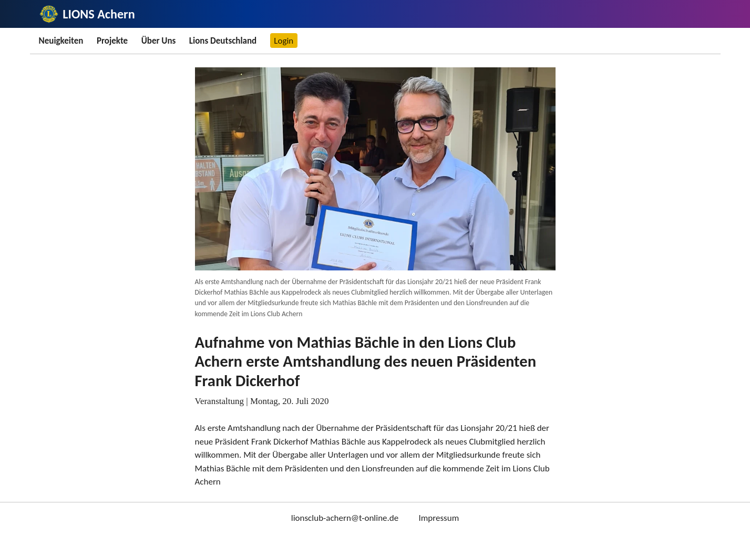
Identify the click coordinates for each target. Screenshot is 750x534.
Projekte (112, 40)
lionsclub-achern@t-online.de (344, 517)
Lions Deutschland (222, 40)
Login (283, 40)
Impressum (438, 517)
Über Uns (158, 40)
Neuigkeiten (61, 40)
